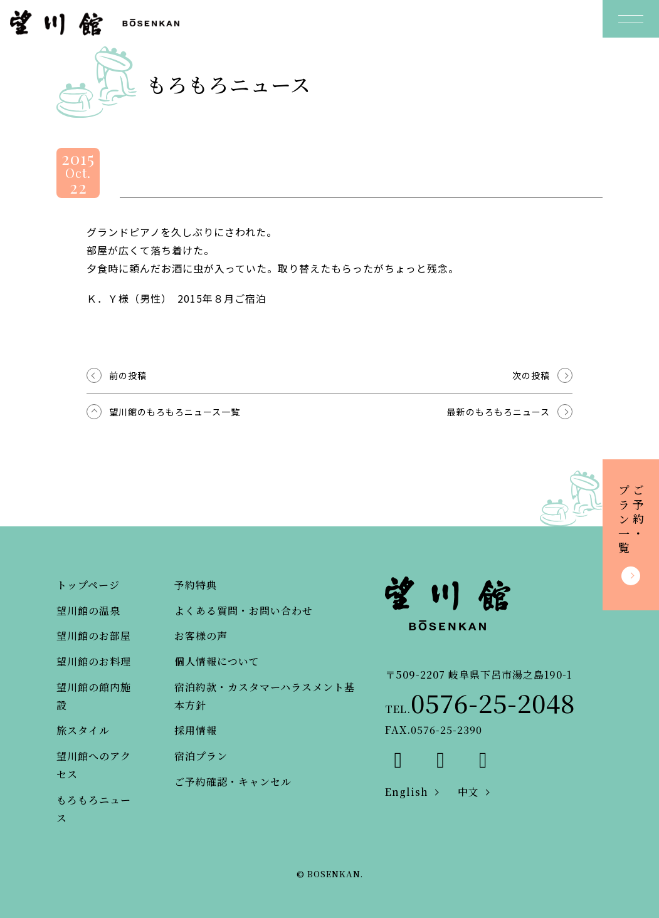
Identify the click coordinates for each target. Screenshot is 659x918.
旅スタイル (83, 730)
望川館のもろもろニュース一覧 (174, 411)
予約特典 (195, 585)
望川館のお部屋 (93, 636)
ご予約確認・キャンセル (233, 782)
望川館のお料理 (93, 661)
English (406, 792)
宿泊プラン (201, 756)
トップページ (88, 585)
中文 (468, 792)
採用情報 (195, 730)
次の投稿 (531, 375)
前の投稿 (128, 375)
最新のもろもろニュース (498, 411)
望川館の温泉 (88, 610)
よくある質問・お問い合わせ (243, 610)
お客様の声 (201, 636)
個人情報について (217, 661)
